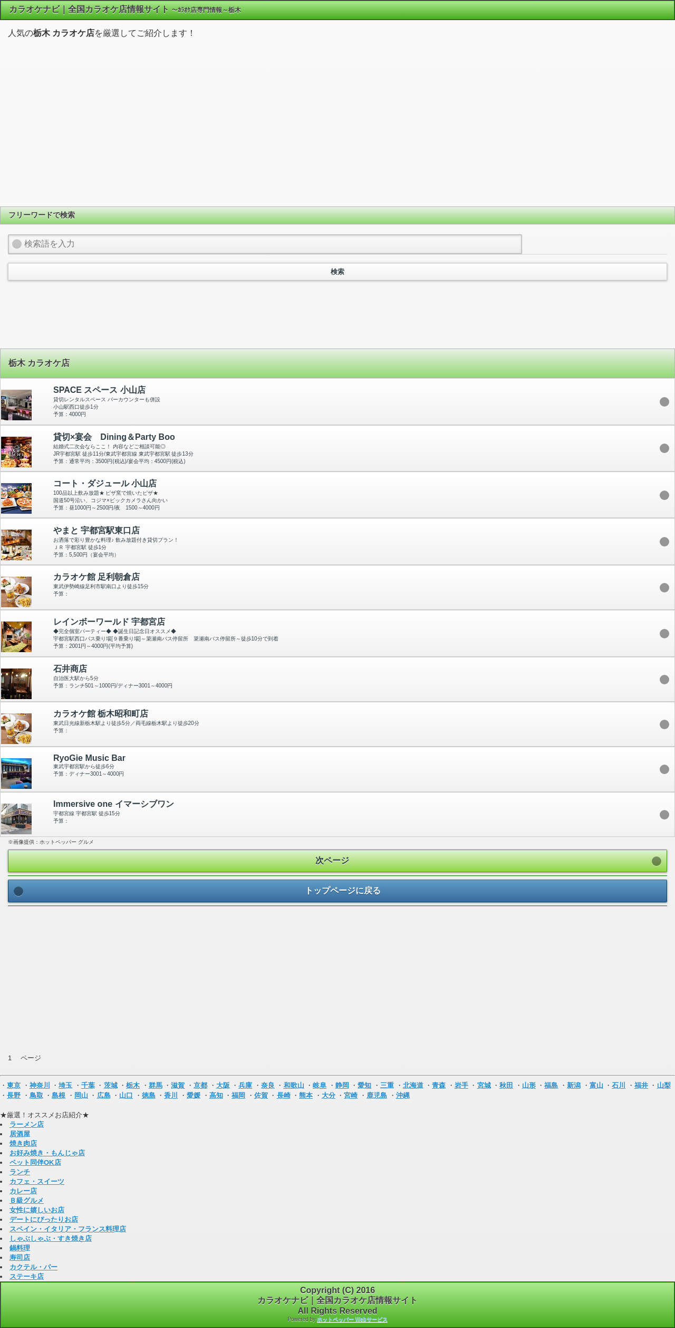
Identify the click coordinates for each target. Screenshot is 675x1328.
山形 (529, 1085)
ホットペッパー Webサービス (352, 1319)
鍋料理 (19, 1248)
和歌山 (294, 1085)
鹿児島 (377, 1095)
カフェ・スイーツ (36, 1181)
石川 (618, 1085)
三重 (387, 1085)
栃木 (133, 1085)
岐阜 (319, 1085)
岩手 (461, 1085)
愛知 (364, 1085)
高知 (216, 1095)
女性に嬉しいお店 (36, 1210)
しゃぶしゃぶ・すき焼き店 (50, 1238)
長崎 (284, 1095)
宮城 (484, 1085)
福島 (551, 1085)
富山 (596, 1085)
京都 (200, 1085)
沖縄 (403, 1095)
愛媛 (193, 1095)
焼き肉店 (23, 1143)
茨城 (111, 1085)
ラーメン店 (26, 1124)
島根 (58, 1095)
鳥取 (36, 1095)
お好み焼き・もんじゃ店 (47, 1153)
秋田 (506, 1085)
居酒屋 (19, 1134)
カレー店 (23, 1191)
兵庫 (245, 1085)
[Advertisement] (337, 121)
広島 (104, 1095)
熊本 (306, 1095)
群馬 (155, 1085)
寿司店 (19, 1257)
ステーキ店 (26, 1276)
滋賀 (178, 1085)
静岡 (342, 1085)
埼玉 (65, 1085)
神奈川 (40, 1085)
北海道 (413, 1085)
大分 (328, 1095)
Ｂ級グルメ (26, 1200)
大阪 (223, 1085)
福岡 (238, 1095)
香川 (171, 1095)
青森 (439, 1085)
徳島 (149, 1095)
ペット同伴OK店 (35, 1162)
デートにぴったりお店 (43, 1219)
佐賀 (261, 1095)
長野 (14, 1095)
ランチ (19, 1172)
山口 (126, 1095)
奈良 (268, 1085)
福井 (641, 1085)
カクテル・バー (33, 1267)
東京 (14, 1085)
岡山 (81, 1095)
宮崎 (351, 1095)
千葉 (88, 1085)
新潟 (574, 1085)
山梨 (664, 1085)
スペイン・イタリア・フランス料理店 (67, 1229)
